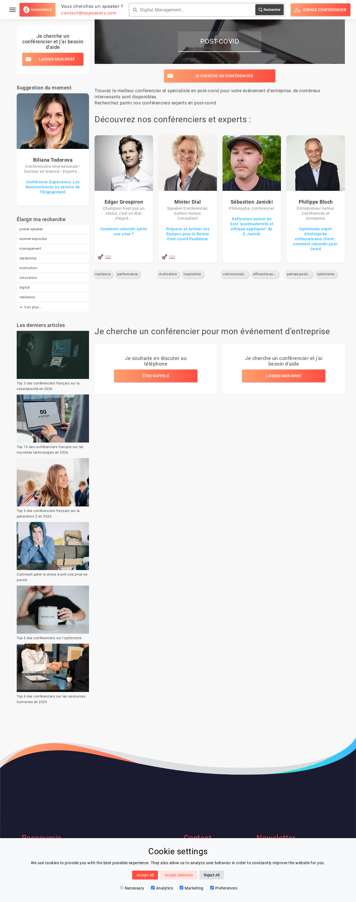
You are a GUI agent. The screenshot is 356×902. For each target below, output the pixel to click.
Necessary (132, 888)
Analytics (162, 888)
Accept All (145, 875)
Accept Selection (179, 875)
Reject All (211, 875)
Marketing (192, 888)
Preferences (224, 888)
